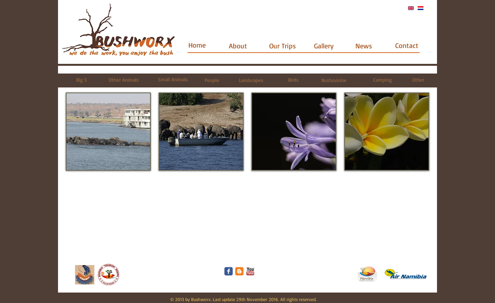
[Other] (418, 80)
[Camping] (382, 80)
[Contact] (406, 45)
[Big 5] (81, 80)
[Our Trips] (282, 45)
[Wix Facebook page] (228, 271)
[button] (108, 131)
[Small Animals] (173, 79)
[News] (363, 45)
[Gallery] (324, 45)
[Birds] (293, 80)
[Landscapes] (251, 80)
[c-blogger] (239, 271)
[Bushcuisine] (334, 80)
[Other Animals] (123, 80)
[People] (212, 80)
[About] (238, 46)
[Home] (197, 45)
